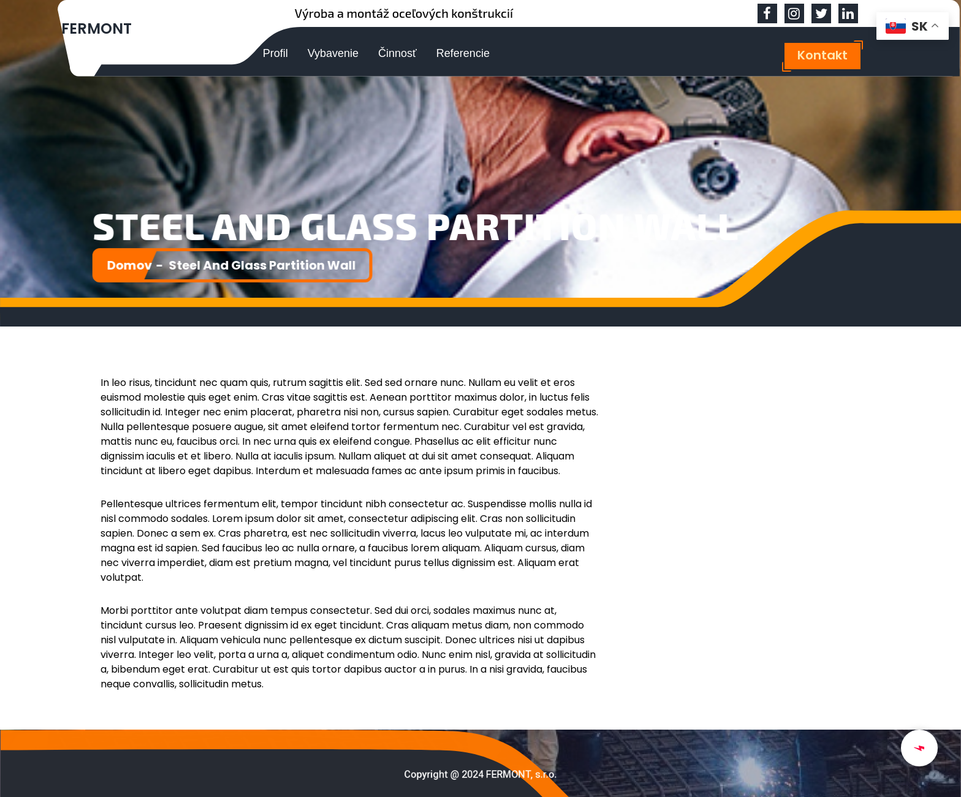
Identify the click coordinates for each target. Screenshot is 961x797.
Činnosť (397, 53)
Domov (135, 265)
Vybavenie (333, 53)
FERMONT (96, 28)
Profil (275, 53)
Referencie (463, 53)
